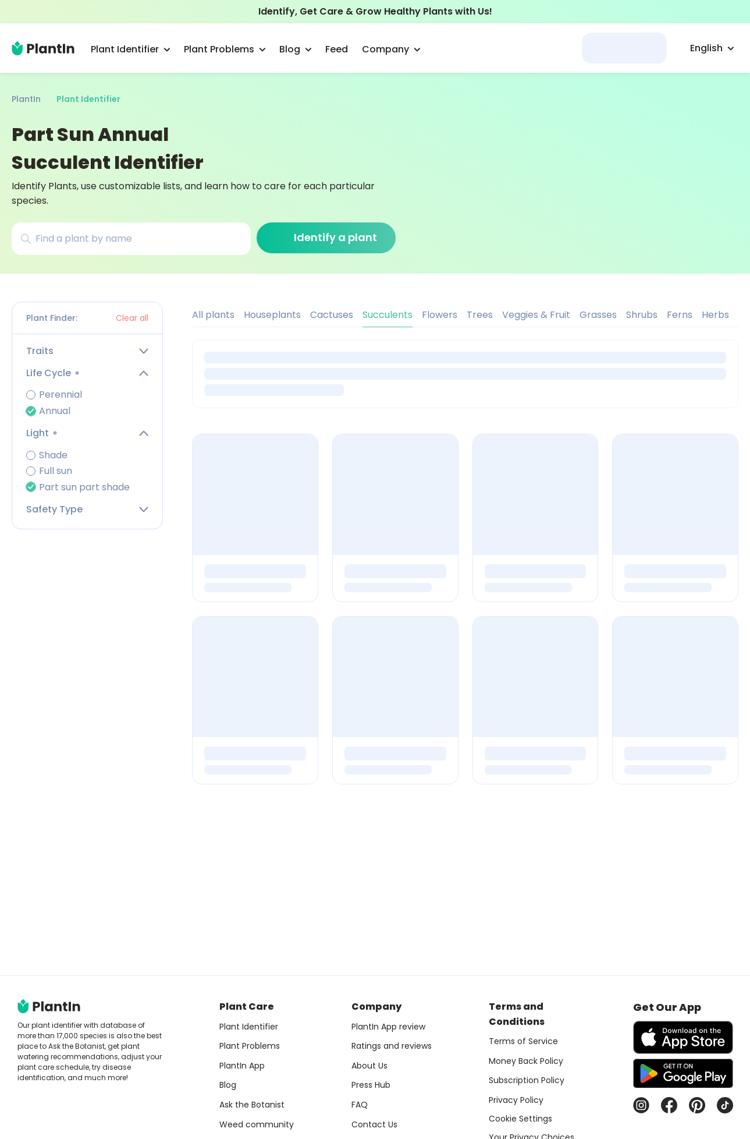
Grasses (598, 314)
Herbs (715, 314)
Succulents (387, 314)
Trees (480, 314)
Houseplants (272, 314)
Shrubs (641, 314)
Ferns (679, 314)
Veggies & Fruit (536, 314)
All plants (213, 314)
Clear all (132, 318)
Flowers (439, 314)
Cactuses (331, 314)
